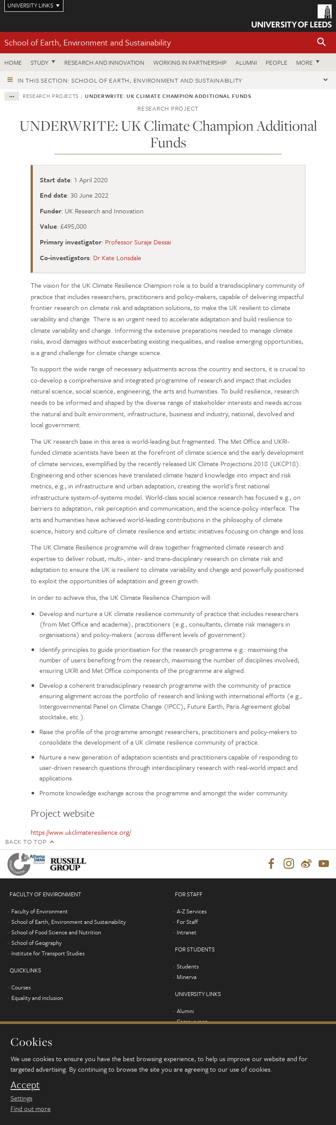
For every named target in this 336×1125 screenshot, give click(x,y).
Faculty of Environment (39, 911)
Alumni (246, 62)
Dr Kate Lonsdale (117, 257)
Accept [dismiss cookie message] (25, 1085)
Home (13, 62)
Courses (21, 987)
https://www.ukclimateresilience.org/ (81, 832)
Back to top (25, 841)
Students (188, 966)
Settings (21, 1098)
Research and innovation (104, 62)
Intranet (186, 932)
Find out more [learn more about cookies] (30, 1108)
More (304, 62)
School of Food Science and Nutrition (56, 932)
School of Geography (36, 943)
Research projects (51, 96)
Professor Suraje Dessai (138, 242)
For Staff (187, 922)
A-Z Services (191, 911)
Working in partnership (190, 62)
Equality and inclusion (37, 998)
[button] (322, 43)
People (276, 62)
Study (40, 62)
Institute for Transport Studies (47, 953)
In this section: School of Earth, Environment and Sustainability (130, 80)
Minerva (186, 977)
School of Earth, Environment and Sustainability (87, 42)
